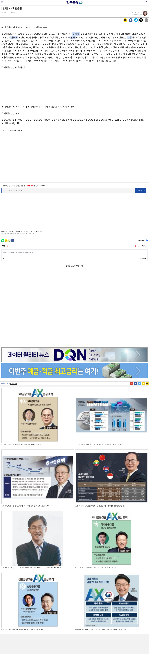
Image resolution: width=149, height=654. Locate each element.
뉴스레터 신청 (141, 190)
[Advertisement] (74, 88)
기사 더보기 (13, 309)
